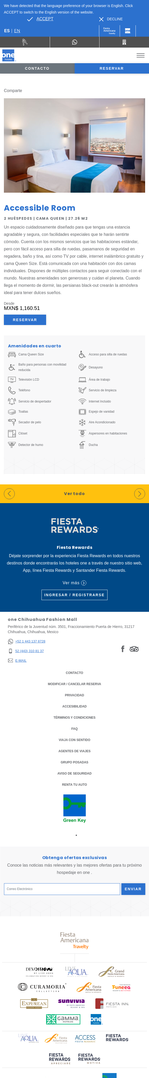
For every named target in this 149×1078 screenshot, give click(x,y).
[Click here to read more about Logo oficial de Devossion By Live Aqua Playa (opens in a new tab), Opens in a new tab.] (39, 971)
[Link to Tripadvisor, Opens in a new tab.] (134, 648)
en (17, 30)
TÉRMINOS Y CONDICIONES (74, 717)
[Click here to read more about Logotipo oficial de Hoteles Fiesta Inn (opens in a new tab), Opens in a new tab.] (112, 1003)
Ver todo (74, 493)
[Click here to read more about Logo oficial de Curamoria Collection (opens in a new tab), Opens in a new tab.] (42, 987)
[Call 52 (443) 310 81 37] (124, 42)
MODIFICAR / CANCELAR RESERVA (74, 684)
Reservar (112, 68)
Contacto (37, 68)
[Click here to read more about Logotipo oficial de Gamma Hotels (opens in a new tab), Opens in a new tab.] (63, 1019)
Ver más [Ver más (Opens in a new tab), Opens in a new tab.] (74, 583)
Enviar (133, 889)
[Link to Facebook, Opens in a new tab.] (122, 648)
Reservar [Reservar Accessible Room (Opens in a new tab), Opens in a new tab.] (25, 320)
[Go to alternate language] (40, 19)
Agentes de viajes (74, 751)
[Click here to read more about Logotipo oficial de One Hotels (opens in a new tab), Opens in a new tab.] (97, 1019)
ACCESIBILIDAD (74, 706)
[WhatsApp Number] (75, 42)
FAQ (74, 729)
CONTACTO (74, 673)
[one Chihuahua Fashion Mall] (9, 55)
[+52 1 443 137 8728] (26, 642)
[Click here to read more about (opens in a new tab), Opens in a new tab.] (117, 1041)
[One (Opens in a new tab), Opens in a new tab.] (109, 31)
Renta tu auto (74, 784)
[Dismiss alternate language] (111, 19)
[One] (128, 31)
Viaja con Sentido (74, 740)
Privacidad (74, 695)
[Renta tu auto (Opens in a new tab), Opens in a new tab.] (25, 42)
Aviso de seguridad (75, 773)
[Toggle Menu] (141, 55)
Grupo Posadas (74, 762)
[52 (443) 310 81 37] (26, 651)
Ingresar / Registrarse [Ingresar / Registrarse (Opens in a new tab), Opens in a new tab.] (74, 595)
